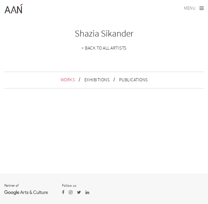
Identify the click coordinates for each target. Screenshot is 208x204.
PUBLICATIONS (133, 80)
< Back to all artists (104, 48)
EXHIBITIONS (97, 80)
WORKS (68, 80)
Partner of (11, 185)
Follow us (69, 185)
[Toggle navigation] (194, 8)
